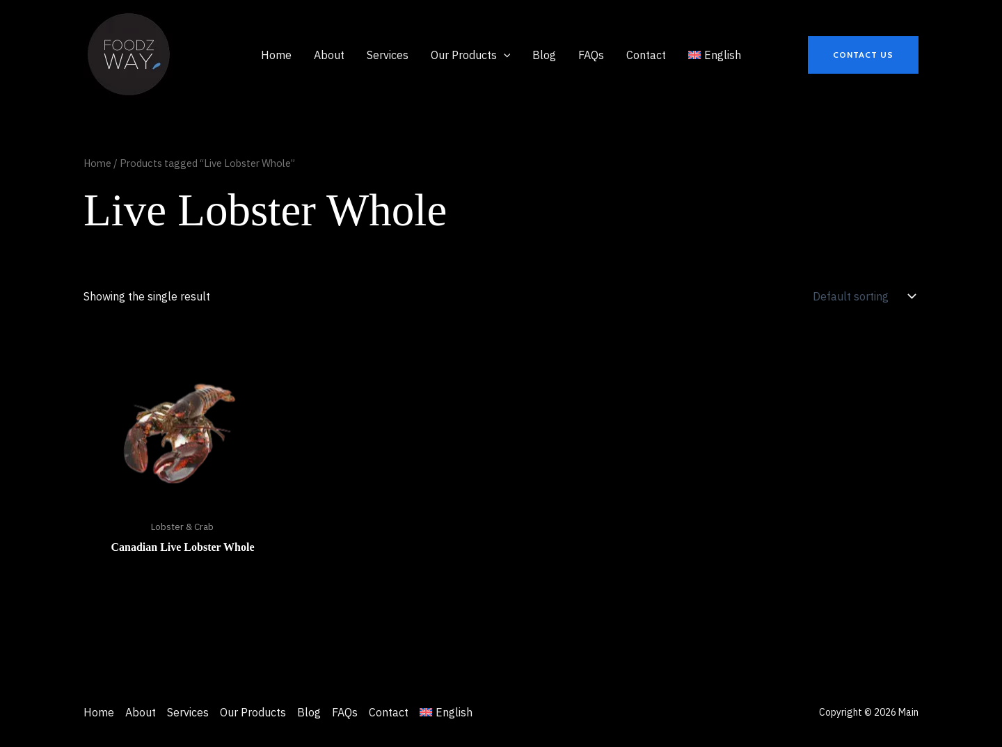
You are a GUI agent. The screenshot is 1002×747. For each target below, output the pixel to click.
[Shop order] (862, 296)
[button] (471, 55)
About (140, 712)
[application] (504, 55)
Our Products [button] (253, 712)
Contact (388, 712)
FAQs (345, 712)
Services (188, 712)
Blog (309, 712)
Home (97, 163)
